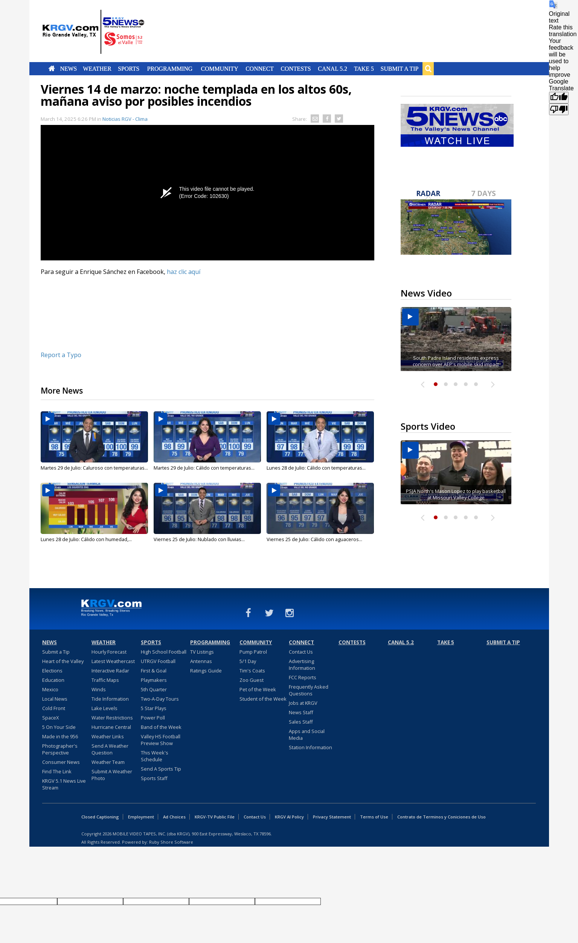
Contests (296, 68)
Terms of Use (374, 817)
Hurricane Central (111, 727)
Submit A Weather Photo (112, 775)
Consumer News (61, 762)
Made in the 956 (60, 736)
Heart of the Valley (63, 661)
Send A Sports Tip (161, 768)
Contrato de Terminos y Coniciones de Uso (441, 817)
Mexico (50, 689)
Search (428, 68)
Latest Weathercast (113, 661)
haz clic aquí (183, 272)
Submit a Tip (400, 68)
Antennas (201, 661)
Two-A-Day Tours (160, 698)
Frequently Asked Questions (308, 690)
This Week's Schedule (154, 756)
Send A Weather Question (110, 749)
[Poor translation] (559, 109)
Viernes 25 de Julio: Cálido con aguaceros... (314, 539)
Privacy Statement (332, 817)
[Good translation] (559, 97)
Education (53, 680)
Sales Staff (301, 721)
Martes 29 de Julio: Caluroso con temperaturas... (94, 467)
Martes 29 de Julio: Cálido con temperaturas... (204, 467)
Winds (99, 689)
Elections (52, 670)
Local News (54, 698)
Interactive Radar (110, 670)
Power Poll (153, 717)
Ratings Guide (206, 670)
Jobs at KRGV (303, 703)
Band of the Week (161, 727)
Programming (170, 68)
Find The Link (57, 771)
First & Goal (153, 670)
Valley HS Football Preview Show (160, 740)
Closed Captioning (100, 817)
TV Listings (202, 651)
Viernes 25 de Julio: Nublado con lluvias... (199, 539)
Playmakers (154, 680)
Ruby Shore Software (171, 842)
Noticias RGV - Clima (125, 119)
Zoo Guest (251, 680)
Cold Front (53, 708)
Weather (97, 68)
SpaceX (50, 717)
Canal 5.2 (333, 68)
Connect (260, 68)
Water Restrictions (112, 717)
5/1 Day (247, 661)
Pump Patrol (253, 651)
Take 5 (364, 68)
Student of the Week (263, 698)
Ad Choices (174, 817)
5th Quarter (154, 689)
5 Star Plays (153, 708)
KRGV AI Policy (289, 817)
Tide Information (110, 698)
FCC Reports (302, 677)
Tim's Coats (252, 670)
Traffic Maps (105, 680)
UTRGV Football (158, 661)
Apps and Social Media (307, 734)
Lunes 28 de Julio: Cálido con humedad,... (86, 539)
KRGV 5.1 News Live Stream (64, 784)
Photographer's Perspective (60, 749)
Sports (129, 68)
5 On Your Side (59, 727)
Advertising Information (302, 664)
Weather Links (108, 736)
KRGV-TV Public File (215, 817)
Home (51, 68)
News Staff (301, 712)
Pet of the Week (257, 689)
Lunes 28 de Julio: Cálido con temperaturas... (316, 467)
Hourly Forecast (109, 651)
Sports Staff (154, 778)
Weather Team (108, 762)
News (68, 68)
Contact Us (301, 651)
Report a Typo (61, 355)
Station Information (310, 747)
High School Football (163, 651)
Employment (141, 817)
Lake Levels (104, 708)
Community (219, 68)
